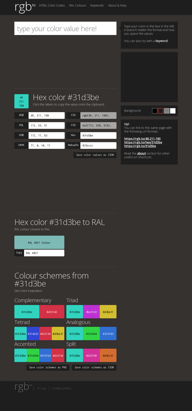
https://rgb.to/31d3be (140, 146)
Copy (19, 252)
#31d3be (27, 312)
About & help (117, 5)
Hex (73, 135)
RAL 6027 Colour (39, 242)
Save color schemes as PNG (48, 367)
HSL (21, 125)
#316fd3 (108, 333)
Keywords (97, 5)
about (141, 153)
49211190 (21, 101)
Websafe (73, 145)
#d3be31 (108, 312)
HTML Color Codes (52, 5)
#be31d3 (91, 312)
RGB (21, 115)
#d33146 (52, 312)
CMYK (21, 145)
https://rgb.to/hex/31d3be (143, 142)
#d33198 (91, 355)
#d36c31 (108, 355)
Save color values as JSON (95, 154)
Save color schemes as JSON (94, 367)
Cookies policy (61, 388)
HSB (21, 135)
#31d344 (91, 333)
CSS (73, 115)
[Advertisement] (65, 61)
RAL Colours (77, 5)
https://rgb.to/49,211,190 (142, 139)
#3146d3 (33, 333)
